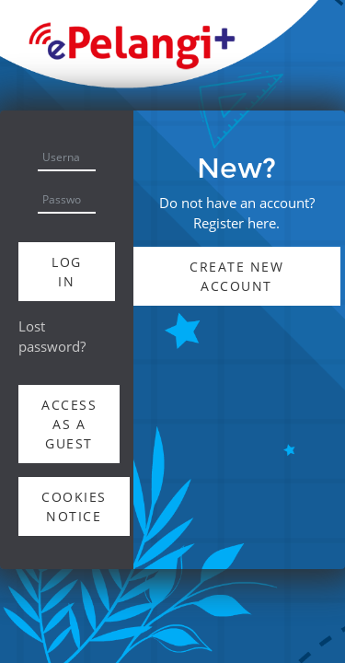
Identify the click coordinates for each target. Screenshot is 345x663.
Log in (67, 271)
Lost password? (52, 336)
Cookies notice (74, 506)
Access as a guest (69, 424)
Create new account (236, 276)
